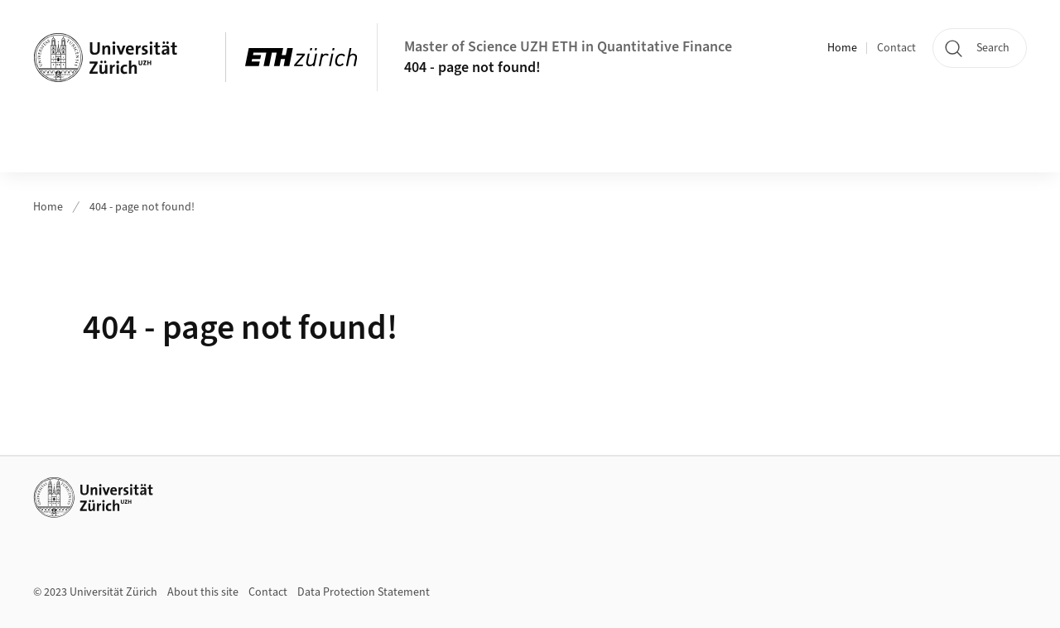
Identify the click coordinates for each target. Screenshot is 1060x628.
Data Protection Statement (363, 592)
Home (842, 48)
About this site (202, 592)
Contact (896, 48)
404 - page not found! (472, 67)
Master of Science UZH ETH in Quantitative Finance (568, 46)
